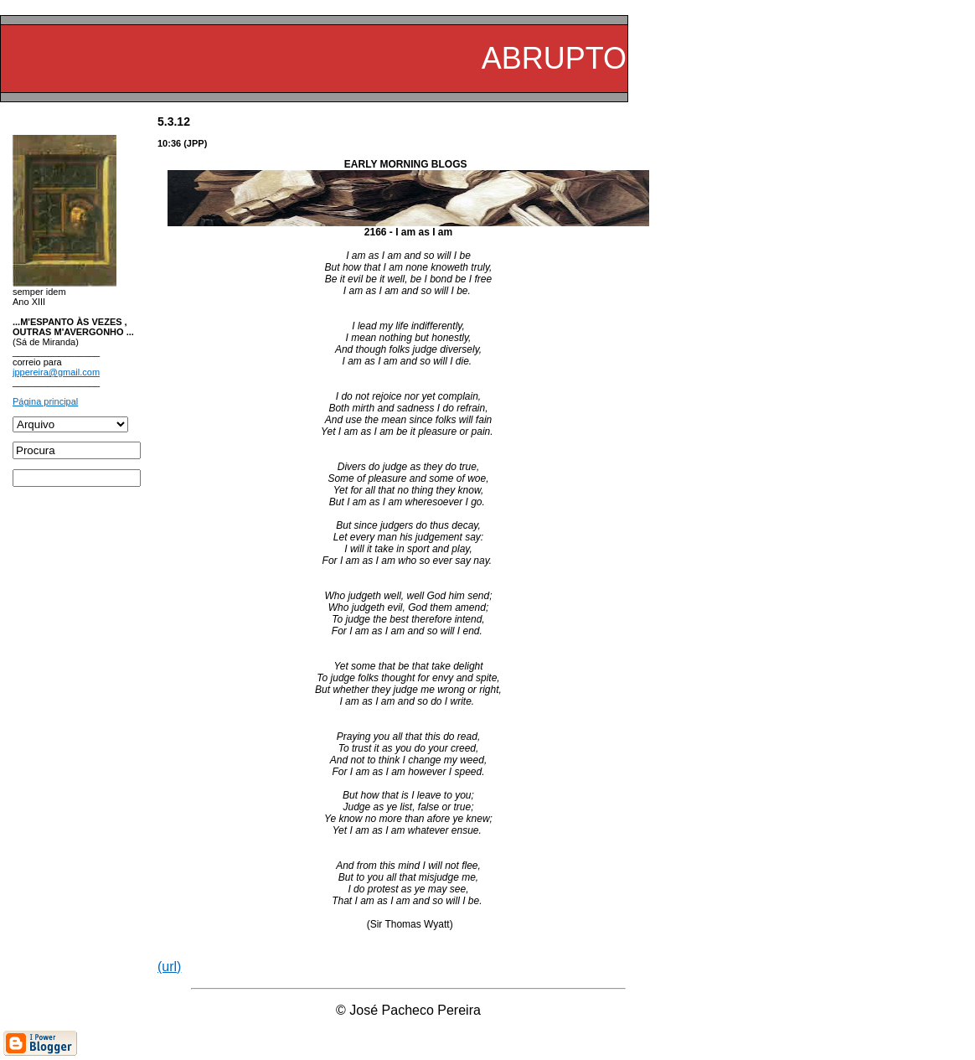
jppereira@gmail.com (56, 372)
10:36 (169, 143)
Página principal (45, 401)
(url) (169, 966)
